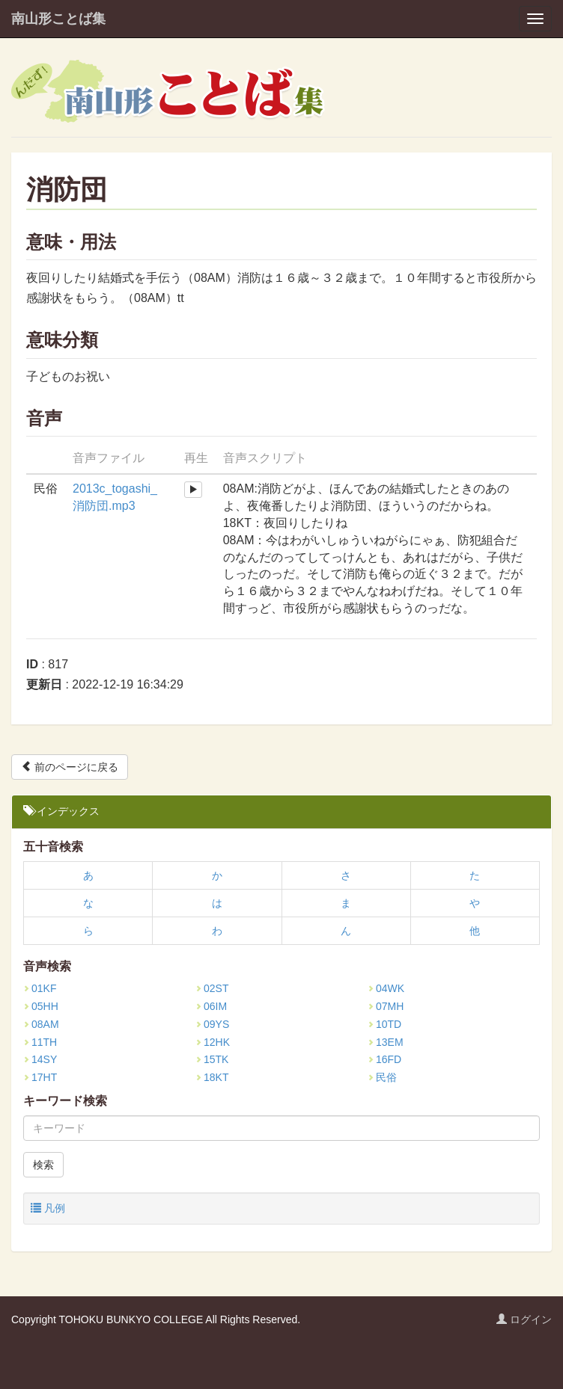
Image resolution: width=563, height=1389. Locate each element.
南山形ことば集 (58, 18)
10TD (384, 1024)
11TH (40, 1042)
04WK (386, 988)
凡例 (48, 1208)
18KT (211, 1077)
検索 (43, 1165)
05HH (40, 1006)
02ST (211, 988)
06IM (211, 1006)
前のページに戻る (69, 766)
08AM (41, 1024)
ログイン (524, 1319)
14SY (40, 1059)
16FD (384, 1059)
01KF (39, 988)
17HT (40, 1077)
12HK (212, 1042)
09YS (212, 1024)
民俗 (382, 1077)
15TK (211, 1059)
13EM (386, 1042)
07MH (386, 1006)
